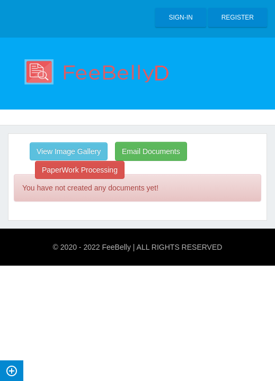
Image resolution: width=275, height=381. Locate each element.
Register (237, 17)
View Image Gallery (69, 151)
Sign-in (180, 17)
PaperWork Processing (80, 170)
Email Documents (151, 151)
